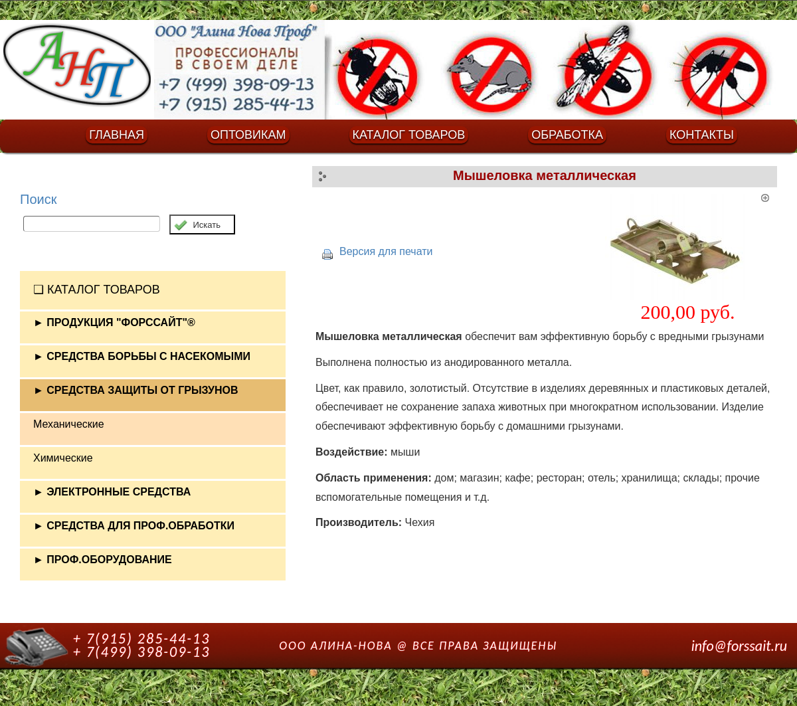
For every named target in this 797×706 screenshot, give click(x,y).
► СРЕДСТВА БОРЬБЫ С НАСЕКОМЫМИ (141, 356)
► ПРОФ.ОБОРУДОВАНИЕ (102, 559)
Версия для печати (385, 251)
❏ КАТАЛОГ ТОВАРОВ (96, 289)
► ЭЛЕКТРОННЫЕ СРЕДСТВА (112, 491)
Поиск (38, 199)
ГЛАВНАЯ (116, 134)
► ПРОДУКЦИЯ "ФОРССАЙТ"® (114, 322)
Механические (68, 424)
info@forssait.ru (739, 646)
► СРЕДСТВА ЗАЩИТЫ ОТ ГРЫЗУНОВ (135, 390)
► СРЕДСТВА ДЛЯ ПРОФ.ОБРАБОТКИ (133, 525)
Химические (63, 458)
